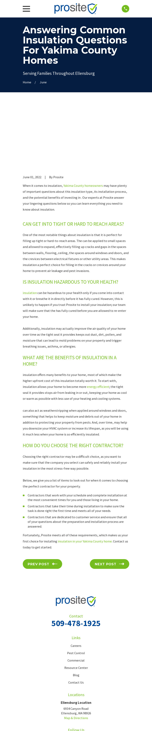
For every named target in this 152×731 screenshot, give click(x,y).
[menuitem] (28, 723)
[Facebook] (71, 678)
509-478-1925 (76, 563)
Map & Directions (76, 658)
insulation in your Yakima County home (85, 481)
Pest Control (76, 593)
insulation (30, 232)
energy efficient (98, 326)
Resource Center (76, 608)
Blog (76, 615)
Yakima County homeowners (83, 125)
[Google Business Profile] (80, 678)
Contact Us (76, 622)
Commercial (76, 600)
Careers (76, 586)
